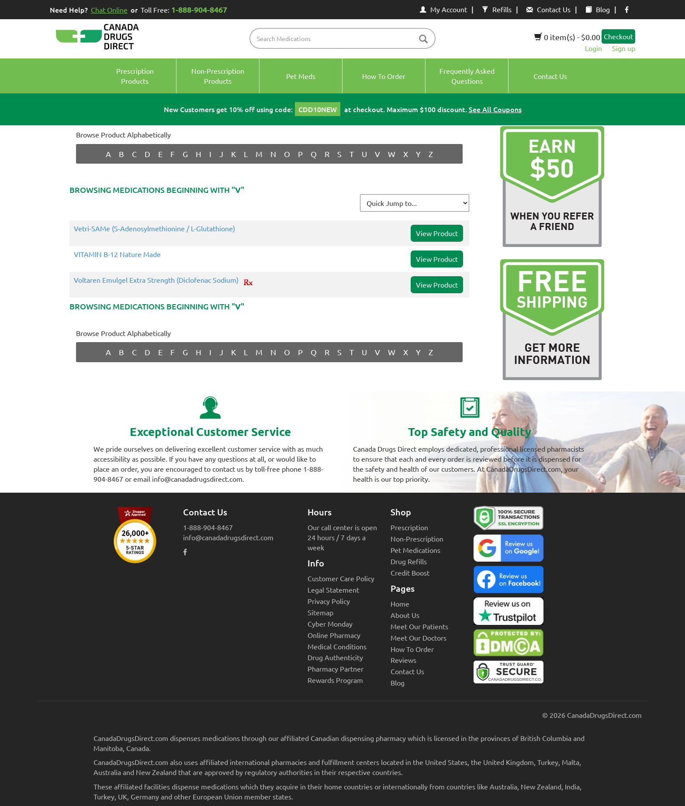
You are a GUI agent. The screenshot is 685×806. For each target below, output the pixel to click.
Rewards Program (335, 680)
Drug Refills (409, 561)
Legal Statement (333, 589)
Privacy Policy (329, 601)
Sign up (623, 48)
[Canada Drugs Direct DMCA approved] (508, 645)
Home (400, 603)
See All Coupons (495, 109)
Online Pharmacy (334, 635)
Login (593, 48)
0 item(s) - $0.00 (567, 36)
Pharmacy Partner (335, 668)
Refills (497, 9)
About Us (405, 615)
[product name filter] (345, 38)
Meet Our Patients (419, 626)
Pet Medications (415, 549)
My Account (443, 9)
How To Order (412, 649)
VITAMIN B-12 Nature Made (117, 254)
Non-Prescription (417, 538)
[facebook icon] (626, 9)
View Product (437, 233)
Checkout (618, 36)
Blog (597, 9)
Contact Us (548, 9)
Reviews (403, 659)
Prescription (409, 527)
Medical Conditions (337, 646)
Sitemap (320, 612)
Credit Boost (410, 572)
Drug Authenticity (335, 657)
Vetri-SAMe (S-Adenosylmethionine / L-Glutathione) (154, 229)
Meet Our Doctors (418, 637)
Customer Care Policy (341, 578)
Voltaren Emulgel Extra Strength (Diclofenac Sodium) (156, 280)
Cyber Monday (330, 623)
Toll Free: (185, 9)
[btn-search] (423, 39)
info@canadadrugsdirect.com (228, 537)
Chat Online (109, 9)
